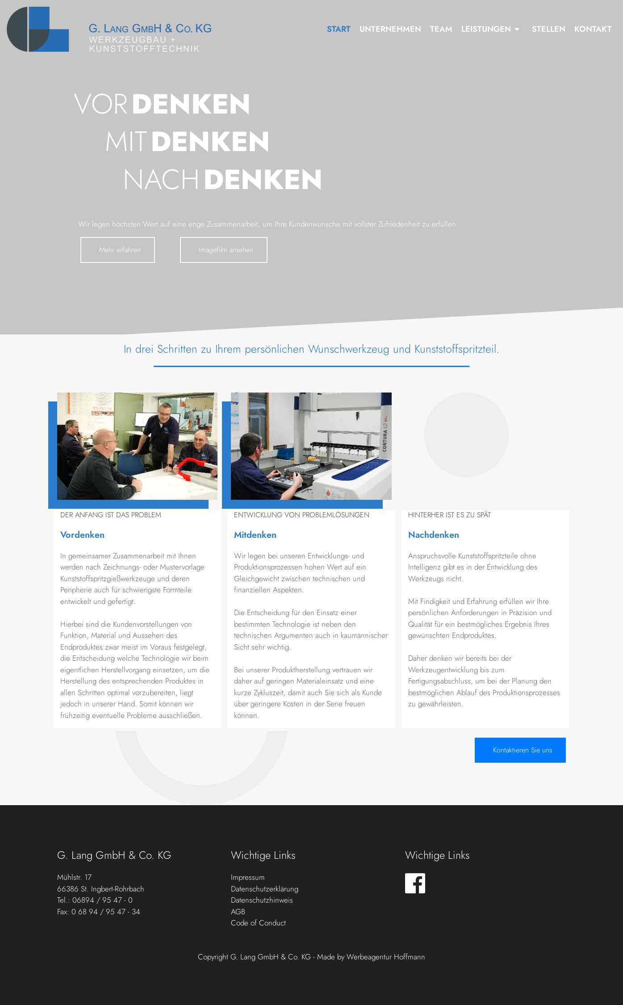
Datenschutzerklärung (264, 888)
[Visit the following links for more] (415, 883)
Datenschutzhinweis (262, 900)
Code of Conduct (258, 922)
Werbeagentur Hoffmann (386, 956)
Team (441, 29)
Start (339, 29)
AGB (238, 911)
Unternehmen (390, 29)
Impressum (248, 877)
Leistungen (486, 29)
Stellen (548, 29)
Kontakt (593, 29)
